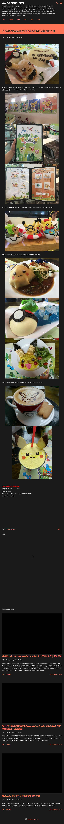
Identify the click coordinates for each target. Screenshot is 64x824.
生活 (24, 19)
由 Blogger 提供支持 (32, 819)
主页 (3, 19)
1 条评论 (8, 744)
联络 (37, 19)
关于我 (10, 19)
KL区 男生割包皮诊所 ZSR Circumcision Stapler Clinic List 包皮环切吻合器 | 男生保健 (31, 727)
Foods (8, 529)
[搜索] (57, 3)
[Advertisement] (32, 591)
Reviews (13, 529)
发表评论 (8, 809)
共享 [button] (59, 529)
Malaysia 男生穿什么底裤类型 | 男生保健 (21, 796)
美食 (17, 19)
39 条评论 (8, 674)
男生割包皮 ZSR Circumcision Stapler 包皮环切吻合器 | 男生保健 (32, 656)
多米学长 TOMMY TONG (13, 3)
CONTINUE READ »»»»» (55, 674)
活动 (31, 19)
